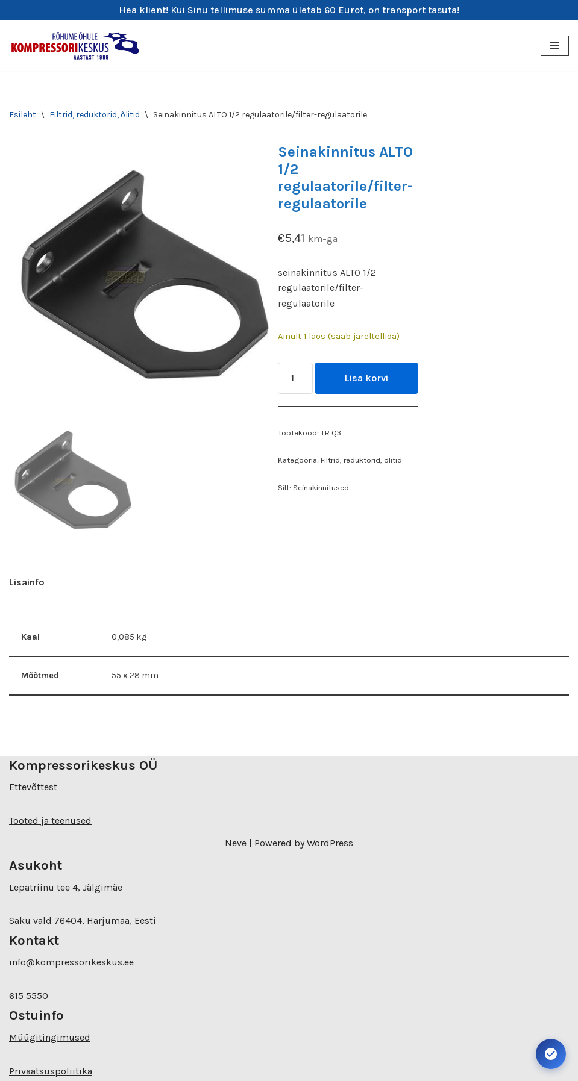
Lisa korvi (366, 378)
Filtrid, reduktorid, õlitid (94, 115)
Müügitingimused (49, 1037)
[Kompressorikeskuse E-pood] (75, 46)
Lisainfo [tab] (27, 582)
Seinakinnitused (321, 487)
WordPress (330, 843)
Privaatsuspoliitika (50, 1071)
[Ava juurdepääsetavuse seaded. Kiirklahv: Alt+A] (551, 1054)
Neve (236, 843)
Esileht (22, 115)
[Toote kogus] (295, 378)
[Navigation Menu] (555, 46)
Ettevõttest (33, 787)
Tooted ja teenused (50, 820)
